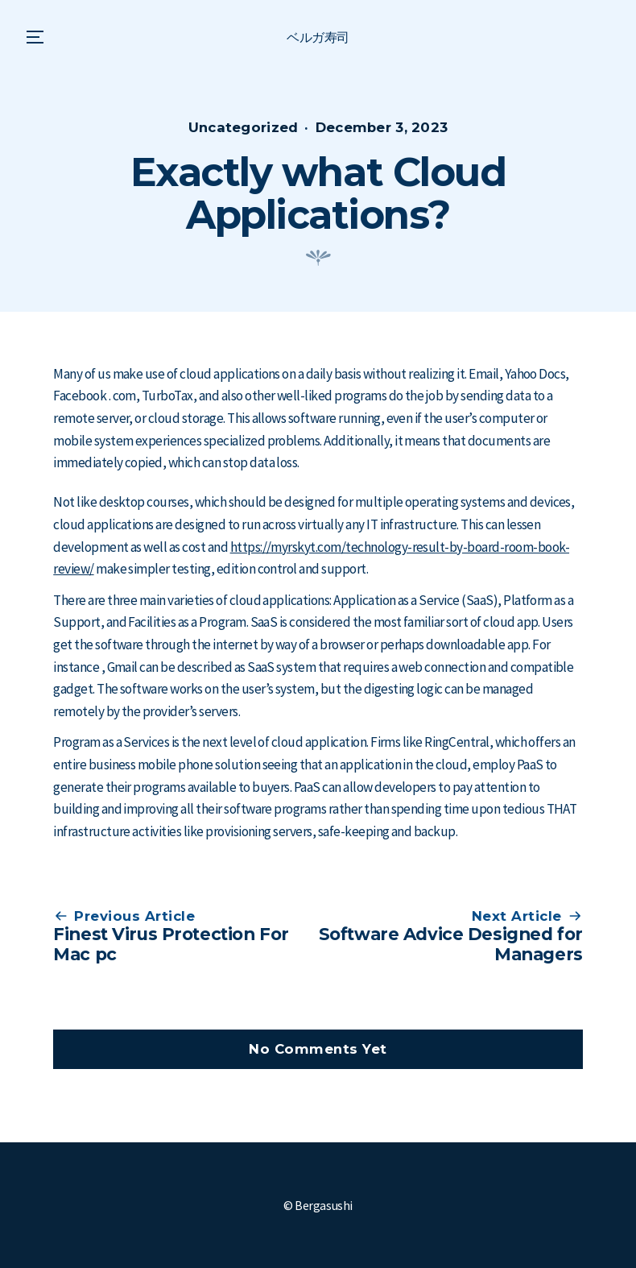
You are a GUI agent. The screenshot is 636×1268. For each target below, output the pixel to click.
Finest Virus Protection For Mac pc (171, 943)
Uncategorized (243, 127)
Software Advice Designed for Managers (451, 943)
